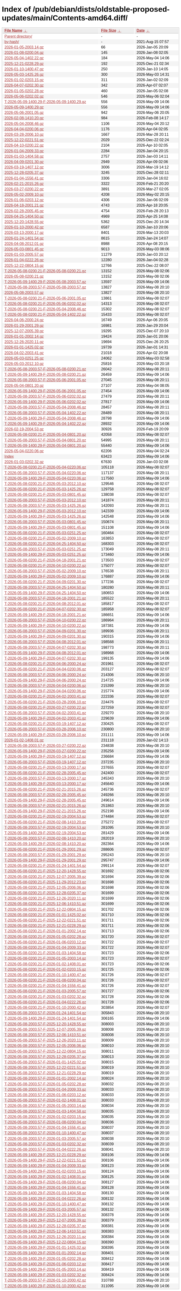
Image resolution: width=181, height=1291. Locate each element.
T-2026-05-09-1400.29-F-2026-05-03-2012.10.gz (45, 511)
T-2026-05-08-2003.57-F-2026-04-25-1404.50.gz (45, 587)
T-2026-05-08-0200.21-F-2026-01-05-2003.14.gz (45, 958)
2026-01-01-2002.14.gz (24, 336)
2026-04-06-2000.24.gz (24, 320)
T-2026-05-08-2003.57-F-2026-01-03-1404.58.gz (45, 1111)
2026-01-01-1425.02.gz (24, 347)
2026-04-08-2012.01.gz (24, 244)
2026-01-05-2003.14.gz (24, 47)
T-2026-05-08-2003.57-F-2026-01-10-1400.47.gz (45, 1133)
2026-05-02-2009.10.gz (24, 194)
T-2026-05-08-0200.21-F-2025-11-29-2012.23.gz (45, 882)
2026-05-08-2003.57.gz (24, 293)
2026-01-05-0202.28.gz (24, 91)
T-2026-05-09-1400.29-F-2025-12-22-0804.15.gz (45, 1242)
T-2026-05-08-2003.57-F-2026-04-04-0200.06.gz (45, 686)
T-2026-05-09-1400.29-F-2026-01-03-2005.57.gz (45, 1209)
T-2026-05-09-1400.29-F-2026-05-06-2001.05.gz (45, 391)
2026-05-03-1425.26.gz (24, 74)
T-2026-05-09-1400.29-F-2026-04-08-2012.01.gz (45, 653)
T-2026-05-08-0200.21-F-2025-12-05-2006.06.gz (45, 888)
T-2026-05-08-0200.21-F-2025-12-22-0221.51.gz (45, 920)
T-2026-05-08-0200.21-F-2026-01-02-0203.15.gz (45, 969)
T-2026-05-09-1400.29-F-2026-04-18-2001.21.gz (45, 615)
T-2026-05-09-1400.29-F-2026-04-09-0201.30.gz (45, 636)
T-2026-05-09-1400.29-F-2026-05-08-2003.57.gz (45, 282)
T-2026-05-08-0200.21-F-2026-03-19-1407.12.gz (45, 724)
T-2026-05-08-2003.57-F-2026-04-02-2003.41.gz (45, 713)
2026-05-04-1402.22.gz (24, 58)
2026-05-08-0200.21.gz (24, 276)
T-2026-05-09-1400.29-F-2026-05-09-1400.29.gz (45, 102)
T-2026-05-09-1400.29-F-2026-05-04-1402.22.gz (45, 424)
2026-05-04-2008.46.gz (24, 124)
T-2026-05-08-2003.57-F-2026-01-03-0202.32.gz (45, 1144)
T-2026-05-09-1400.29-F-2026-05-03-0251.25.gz (45, 555)
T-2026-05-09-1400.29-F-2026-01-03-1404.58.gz (45, 1193)
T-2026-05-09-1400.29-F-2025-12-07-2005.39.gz (45, 1220)
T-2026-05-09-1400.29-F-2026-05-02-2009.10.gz (45, 576)
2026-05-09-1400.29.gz (24, 107)
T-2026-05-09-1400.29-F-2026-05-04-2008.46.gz (45, 418)
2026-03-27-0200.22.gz (24, 189)
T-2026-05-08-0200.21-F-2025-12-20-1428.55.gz (45, 871)
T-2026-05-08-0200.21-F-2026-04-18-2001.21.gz (45, 560)
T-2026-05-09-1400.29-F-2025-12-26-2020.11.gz (45, 1237)
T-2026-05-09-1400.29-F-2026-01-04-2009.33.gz (45, 1166)
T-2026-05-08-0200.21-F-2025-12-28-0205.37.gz (45, 893)
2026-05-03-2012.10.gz (24, 364)
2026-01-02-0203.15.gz (24, 80)
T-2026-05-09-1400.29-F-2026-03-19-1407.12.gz (45, 756)
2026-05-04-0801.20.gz (24, 386)
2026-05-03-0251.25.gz (24, 358)
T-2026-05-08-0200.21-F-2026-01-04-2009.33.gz (45, 948)
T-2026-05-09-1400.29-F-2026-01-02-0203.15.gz (45, 1171)
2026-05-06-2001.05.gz (24, 113)
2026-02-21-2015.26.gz (24, 184)
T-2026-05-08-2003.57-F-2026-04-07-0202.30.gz (45, 648)
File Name (13, 30)
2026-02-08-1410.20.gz (24, 118)
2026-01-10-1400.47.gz (24, 69)
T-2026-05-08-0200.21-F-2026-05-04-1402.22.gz (45, 315)
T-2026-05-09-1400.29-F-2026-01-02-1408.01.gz (45, 1177)
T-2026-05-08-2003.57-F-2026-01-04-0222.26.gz (45, 1149)
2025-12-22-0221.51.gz (24, 140)
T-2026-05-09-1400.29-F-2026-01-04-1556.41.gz (45, 1188)
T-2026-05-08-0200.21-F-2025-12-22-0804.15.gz (45, 909)
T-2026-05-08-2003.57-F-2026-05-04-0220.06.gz (45, 473)
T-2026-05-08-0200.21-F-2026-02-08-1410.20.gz (45, 822)
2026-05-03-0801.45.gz (24, 249)
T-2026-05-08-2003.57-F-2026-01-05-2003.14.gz (45, 1106)
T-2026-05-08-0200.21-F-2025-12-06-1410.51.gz (45, 904)
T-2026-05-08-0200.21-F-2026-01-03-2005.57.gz (45, 991)
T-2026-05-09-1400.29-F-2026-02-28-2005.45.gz (45, 800)
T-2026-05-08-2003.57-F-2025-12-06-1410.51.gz (45, 1035)
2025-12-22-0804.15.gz (24, 266)
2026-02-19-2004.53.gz (24, 429)
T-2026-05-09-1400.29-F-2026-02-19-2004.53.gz (45, 833)
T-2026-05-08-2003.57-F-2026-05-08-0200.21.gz (45, 369)
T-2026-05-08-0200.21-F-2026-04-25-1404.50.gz (45, 544)
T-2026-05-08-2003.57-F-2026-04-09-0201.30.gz (45, 631)
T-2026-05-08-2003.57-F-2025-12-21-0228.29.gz (45, 1073)
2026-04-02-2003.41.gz (24, 353)
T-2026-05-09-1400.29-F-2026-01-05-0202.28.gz (45, 1259)
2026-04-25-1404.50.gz (24, 216)
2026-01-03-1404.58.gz (24, 156)
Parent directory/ (18, 36)
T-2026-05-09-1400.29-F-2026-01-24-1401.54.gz (45, 1018)
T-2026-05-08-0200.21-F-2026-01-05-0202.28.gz (45, 937)
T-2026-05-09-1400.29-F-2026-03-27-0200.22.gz (45, 751)
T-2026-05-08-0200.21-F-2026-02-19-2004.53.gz (45, 816)
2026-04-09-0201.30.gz (24, 162)
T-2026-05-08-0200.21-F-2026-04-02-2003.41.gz (45, 696)
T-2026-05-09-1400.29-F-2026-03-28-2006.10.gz (45, 735)
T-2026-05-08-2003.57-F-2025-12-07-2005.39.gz (45, 1029)
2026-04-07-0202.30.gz (24, 85)
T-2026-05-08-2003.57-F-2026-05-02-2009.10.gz (45, 571)
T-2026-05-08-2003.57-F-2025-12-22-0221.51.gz (45, 1068)
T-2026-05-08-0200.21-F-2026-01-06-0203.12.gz (45, 942)
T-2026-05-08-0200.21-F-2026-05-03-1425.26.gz (45, 489)
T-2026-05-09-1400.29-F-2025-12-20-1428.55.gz (45, 1215)
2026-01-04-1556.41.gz (24, 178)
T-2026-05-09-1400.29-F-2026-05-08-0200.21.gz (45, 375)
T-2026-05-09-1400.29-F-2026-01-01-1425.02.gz (45, 1248)
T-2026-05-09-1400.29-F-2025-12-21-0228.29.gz (45, 1155)
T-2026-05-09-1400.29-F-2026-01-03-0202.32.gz (45, 1275)
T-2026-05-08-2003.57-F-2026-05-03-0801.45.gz (45, 522)
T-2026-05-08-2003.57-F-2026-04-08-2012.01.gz (45, 642)
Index (9, 456)
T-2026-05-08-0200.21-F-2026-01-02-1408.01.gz (45, 964)
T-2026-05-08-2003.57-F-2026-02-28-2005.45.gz (45, 795)
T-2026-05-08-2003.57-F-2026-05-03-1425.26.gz (45, 506)
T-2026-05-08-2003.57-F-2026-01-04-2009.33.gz (45, 1089)
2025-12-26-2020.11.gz (24, 342)
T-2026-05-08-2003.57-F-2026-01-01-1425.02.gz (45, 1062)
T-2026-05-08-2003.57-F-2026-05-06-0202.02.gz (45, 396)
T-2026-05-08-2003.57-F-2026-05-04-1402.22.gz (45, 413)
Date (140, 30)
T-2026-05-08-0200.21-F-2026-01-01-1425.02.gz (45, 915)
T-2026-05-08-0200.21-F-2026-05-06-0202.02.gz (45, 304)
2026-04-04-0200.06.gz (24, 129)
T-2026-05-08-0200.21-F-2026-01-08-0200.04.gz (45, 980)
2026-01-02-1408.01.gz (24, 740)
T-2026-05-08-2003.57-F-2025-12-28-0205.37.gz (45, 1057)
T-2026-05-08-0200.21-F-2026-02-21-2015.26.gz (45, 789)
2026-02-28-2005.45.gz (24, 211)
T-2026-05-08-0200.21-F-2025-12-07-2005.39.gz (45, 877)
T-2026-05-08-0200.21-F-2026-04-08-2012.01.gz (45, 604)
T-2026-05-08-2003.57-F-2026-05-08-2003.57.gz (45, 287)
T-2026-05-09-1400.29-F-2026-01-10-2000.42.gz (45, 1286)
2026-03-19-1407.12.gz (24, 167)
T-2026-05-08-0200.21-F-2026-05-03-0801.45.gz (45, 495)
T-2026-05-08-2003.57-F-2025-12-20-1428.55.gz (45, 1024)
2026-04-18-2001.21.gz (24, 205)
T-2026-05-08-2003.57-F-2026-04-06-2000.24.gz (45, 675)
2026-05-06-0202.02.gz (24, 96)
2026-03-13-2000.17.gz (24, 233)
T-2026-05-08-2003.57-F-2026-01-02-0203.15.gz (45, 1117)
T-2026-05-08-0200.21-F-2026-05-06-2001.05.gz (45, 298)
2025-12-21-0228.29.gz (24, 64)
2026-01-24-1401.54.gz (24, 238)
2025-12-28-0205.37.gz (24, 173)
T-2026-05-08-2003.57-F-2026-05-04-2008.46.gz (45, 407)
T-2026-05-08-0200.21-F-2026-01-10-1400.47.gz (45, 975)
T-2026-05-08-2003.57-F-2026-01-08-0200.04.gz (45, 1122)
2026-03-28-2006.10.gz (24, 134)
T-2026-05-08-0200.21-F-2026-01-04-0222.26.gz (45, 1002)
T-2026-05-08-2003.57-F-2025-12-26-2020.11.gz (45, 1040)
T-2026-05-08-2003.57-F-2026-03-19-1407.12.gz (45, 762)
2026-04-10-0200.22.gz (24, 145)
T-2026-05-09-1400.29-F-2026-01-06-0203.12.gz (45, 1264)
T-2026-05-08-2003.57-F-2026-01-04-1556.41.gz (45, 1128)
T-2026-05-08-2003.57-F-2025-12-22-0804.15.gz (45, 1051)
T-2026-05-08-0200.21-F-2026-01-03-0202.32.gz (45, 997)
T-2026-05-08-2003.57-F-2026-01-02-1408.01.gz (45, 1100)
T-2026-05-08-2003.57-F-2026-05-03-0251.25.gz (45, 549)
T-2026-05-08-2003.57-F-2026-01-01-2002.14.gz (45, 1078)
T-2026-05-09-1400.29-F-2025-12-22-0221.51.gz (45, 1160)
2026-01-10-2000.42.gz (24, 227)
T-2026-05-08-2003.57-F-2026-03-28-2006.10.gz (45, 729)
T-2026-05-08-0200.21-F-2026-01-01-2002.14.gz (45, 931)
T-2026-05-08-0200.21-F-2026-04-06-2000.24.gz (45, 664)
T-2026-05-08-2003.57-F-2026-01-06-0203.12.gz (45, 1095)
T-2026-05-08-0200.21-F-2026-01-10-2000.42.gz (45, 1008)
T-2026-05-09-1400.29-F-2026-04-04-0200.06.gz (45, 691)
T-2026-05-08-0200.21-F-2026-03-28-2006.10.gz (45, 702)
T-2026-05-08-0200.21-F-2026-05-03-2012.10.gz (45, 484)
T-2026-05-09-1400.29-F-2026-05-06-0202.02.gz (45, 402)
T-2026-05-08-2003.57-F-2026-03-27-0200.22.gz (45, 746)
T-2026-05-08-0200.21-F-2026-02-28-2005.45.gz (45, 773)
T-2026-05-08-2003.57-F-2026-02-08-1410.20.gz (45, 838)
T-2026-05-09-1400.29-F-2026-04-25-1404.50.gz (45, 593)
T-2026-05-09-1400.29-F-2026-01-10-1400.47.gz (45, 1204)
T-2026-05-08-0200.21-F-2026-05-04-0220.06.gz (45, 467)
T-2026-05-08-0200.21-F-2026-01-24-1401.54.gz (45, 866)
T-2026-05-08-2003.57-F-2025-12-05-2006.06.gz (45, 1046)
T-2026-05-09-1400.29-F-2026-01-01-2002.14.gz (45, 1253)
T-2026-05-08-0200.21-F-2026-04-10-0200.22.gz (45, 566)
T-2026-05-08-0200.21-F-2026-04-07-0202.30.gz (45, 609)
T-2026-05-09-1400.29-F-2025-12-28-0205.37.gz (45, 1226)
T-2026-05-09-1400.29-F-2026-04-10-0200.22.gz (45, 626)
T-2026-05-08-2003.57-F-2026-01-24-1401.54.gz (45, 1013)
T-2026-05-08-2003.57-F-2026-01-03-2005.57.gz (45, 1139)
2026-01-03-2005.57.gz (24, 255)
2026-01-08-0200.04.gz (24, 53)
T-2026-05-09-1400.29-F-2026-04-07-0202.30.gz (45, 658)
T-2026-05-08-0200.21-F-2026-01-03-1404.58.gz (45, 953)
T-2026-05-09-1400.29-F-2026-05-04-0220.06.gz (45, 478)
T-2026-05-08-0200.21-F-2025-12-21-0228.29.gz (45, 926)
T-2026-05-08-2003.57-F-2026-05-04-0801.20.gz (45, 440)
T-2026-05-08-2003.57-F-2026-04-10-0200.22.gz (45, 620)
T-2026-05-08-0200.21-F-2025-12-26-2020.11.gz (45, 898)
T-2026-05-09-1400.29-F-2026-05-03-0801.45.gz (45, 527)
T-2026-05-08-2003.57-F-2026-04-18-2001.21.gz (45, 598)
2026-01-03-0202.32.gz (24, 462)
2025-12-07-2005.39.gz (24, 331)
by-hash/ (11, 42)
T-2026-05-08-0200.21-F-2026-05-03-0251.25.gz (45, 533)
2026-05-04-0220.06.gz (24, 451)
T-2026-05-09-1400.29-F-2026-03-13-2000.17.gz (45, 784)
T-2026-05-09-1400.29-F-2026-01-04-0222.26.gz (45, 1199)
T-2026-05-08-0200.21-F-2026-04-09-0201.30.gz (45, 582)
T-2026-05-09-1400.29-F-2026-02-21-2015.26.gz (45, 811)
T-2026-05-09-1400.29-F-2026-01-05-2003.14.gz (45, 1269)
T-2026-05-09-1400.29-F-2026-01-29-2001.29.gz (45, 860)
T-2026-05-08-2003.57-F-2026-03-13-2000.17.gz (45, 778)
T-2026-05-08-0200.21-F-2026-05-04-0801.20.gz (45, 435)
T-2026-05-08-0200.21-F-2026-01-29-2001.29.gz (45, 849)
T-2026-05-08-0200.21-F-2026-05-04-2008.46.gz (45, 309)
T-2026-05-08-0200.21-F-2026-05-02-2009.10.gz (45, 538)
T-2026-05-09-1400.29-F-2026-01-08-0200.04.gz (45, 1182)
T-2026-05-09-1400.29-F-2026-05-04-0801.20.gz (45, 446)
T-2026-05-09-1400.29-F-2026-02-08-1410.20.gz (45, 844)
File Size (108, 30)
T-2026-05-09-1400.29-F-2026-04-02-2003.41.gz (45, 718)
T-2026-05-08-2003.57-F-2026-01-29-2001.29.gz (45, 855)
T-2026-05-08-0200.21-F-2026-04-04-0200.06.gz (45, 669)
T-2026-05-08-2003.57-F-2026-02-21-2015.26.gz (45, 806)
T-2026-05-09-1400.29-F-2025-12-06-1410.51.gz (45, 1231)
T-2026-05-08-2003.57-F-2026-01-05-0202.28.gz (45, 1084)
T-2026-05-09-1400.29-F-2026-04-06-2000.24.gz (45, 680)
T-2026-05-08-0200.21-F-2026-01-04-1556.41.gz (45, 986)
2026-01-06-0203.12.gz (24, 200)
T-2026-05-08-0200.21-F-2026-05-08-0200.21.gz (45, 271)
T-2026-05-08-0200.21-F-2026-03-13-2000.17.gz (45, 768)
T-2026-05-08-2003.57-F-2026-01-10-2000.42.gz (45, 1280)
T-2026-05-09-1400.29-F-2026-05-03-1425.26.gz (45, 516)
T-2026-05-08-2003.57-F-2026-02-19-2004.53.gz (45, 828)
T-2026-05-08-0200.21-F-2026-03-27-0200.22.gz (45, 708)
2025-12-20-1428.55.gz (24, 222)
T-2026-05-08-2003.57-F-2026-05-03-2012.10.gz (45, 500)
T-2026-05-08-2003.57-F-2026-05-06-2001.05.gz (45, 380)
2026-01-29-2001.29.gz (24, 326)
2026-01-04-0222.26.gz (24, 260)
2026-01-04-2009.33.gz (24, 151)
